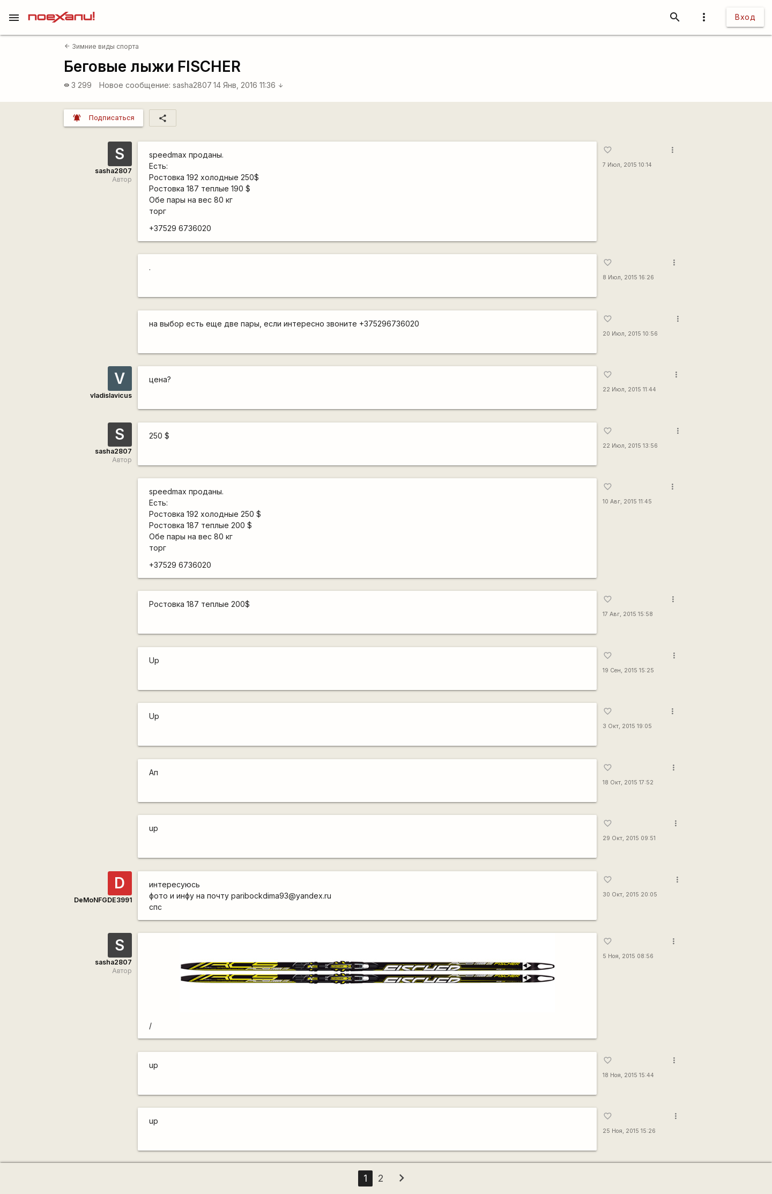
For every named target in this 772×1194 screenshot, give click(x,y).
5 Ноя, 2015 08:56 (628, 956)
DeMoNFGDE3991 (103, 900)
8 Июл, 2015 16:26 (628, 277)
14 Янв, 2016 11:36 (248, 85)
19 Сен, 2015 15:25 (628, 670)
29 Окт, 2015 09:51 (629, 838)
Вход (745, 16)
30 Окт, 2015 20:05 (630, 894)
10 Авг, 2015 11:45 (627, 501)
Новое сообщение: (134, 85)
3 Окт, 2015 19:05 (627, 726)
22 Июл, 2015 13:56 (630, 445)
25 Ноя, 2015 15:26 (629, 1131)
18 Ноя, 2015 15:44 (628, 1075)
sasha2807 (192, 85)
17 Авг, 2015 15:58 (628, 614)
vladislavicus (111, 395)
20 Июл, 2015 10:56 (630, 333)
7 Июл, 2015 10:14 (627, 164)
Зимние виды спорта (101, 46)
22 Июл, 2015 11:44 (629, 389)
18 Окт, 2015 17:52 (628, 782)
